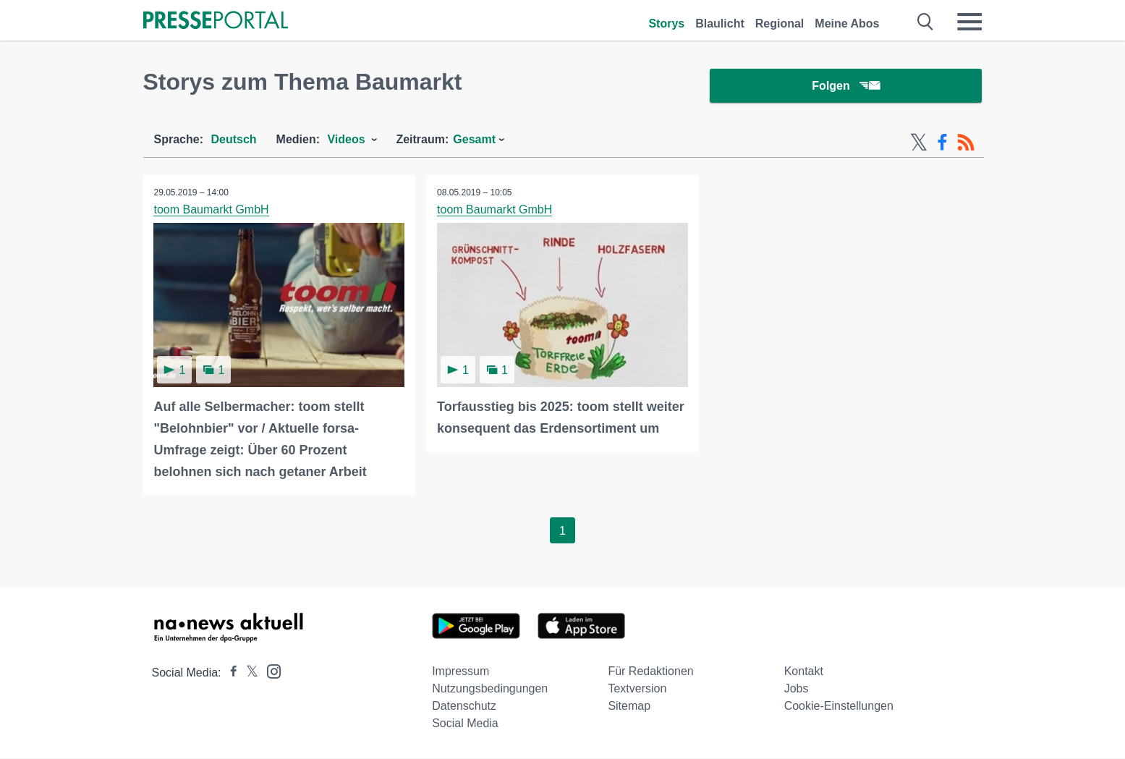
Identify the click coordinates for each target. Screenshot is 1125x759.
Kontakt (803, 672)
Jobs (796, 689)
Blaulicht (719, 23)
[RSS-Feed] (965, 143)
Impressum (460, 672)
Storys (666, 23)
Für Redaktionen (650, 672)
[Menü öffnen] (969, 22)
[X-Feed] (918, 143)
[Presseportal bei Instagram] (269, 671)
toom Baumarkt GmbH (211, 210)
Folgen (845, 86)
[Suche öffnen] (926, 22)
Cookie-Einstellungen (838, 706)
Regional (780, 23)
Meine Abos (847, 23)
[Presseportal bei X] (247, 673)
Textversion (637, 689)
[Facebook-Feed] (942, 143)
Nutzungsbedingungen (490, 689)
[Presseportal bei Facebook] (229, 673)
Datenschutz (464, 706)
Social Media (465, 724)
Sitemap (629, 706)
